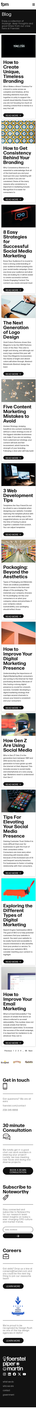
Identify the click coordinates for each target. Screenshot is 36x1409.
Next (30, 1050)
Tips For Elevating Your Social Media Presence (15, 826)
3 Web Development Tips (18, 495)
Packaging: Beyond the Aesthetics (15, 571)
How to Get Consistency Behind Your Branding (17, 154)
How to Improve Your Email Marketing (17, 1001)
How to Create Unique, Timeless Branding (13, 71)
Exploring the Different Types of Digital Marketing (18, 915)
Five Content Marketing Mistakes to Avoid (17, 413)
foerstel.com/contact (14, 1105)
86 (26, 1050)
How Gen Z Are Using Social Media (17, 745)
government (8, 1394)
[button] (3, 1063)
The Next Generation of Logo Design (16, 329)
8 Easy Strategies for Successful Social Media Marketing (17, 243)
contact (6, 1390)
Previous (8, 1050)
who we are (8, 1386)
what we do (8, 1381)
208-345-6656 (10, 1110)
